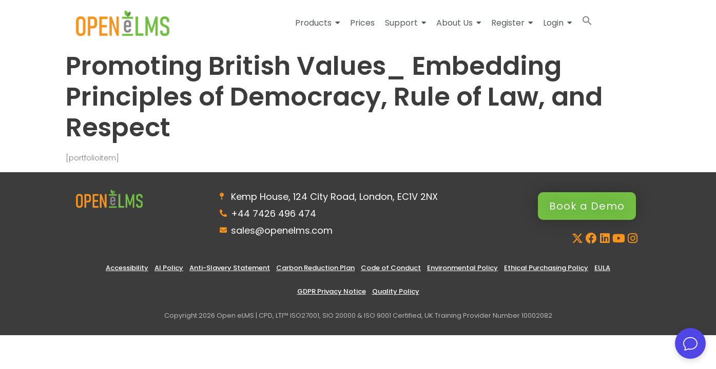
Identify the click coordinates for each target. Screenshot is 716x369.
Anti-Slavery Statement (229, 268)
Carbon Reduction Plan (315, 268)
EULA (602, 268)
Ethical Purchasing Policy (546, 268)
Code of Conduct (391, 268)
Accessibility (127, 268)
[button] (587, 23)
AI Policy (168, 268)
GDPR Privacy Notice (331, 291)
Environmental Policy (462, 268)
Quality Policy (395, 291)
